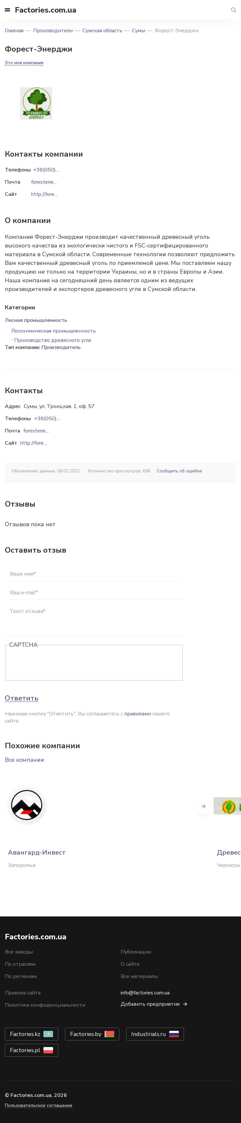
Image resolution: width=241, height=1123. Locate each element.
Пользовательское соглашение (38, 1105)
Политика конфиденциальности (45, 1005)
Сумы (138, 30)
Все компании (24, 760)
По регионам (21, 976)
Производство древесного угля (52, 340)
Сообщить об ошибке (179, 471)
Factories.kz (25, 1034)
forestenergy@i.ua (44, 430)
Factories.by (85, 1034)
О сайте (130, 964)
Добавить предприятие (150, 1004)
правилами (137, 713)
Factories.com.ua (45, 10)
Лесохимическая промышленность (53, 330)
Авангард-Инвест (37, 852)
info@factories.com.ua (145, 992)
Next (203, 806)
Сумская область (102, 30)
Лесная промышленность (36, 320)
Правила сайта (23, 992)
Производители (53, 30)
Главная (14, 30)
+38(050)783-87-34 (58, 418)
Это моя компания (24, 63)
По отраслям (20, 964)
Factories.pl (25, 1050)
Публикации (136, 951)
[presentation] (58, 663)
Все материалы (139, 976)
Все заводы (19, 951)
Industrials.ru (148, 1034)
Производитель (61, 347)
